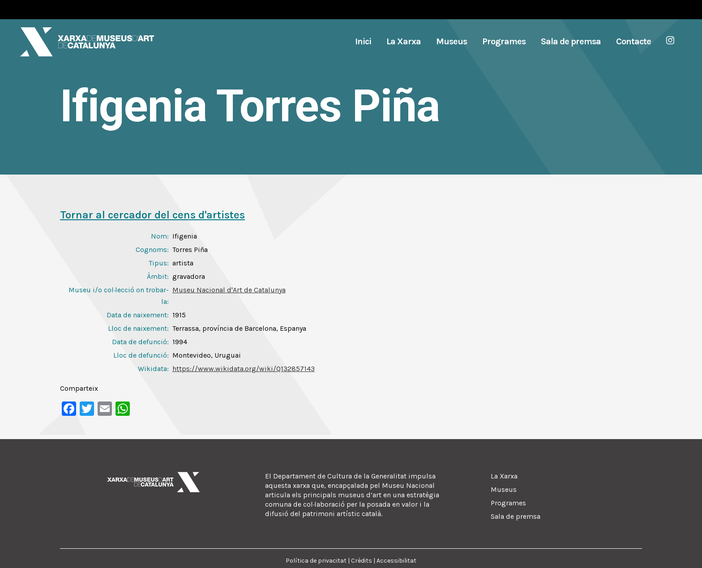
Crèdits (361, 560)
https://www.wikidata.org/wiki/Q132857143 (243, 368)
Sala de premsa (515, 516)
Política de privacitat (316, 560)
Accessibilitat (396, 560)
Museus (504, 489)
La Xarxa (504, 476)
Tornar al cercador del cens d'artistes (152, 215)
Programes (508, 503)
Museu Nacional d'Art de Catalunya (229, 290)
